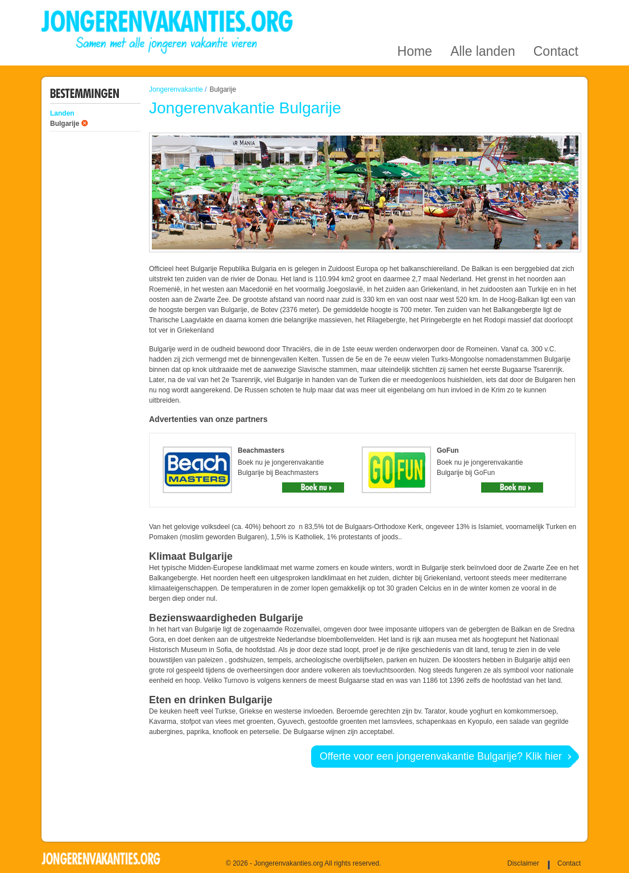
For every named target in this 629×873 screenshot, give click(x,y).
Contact (555, 13)
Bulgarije (64, 124)
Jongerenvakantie (176, 89)
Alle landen (482, 13)
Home (414, 13)
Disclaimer (523, 863)
